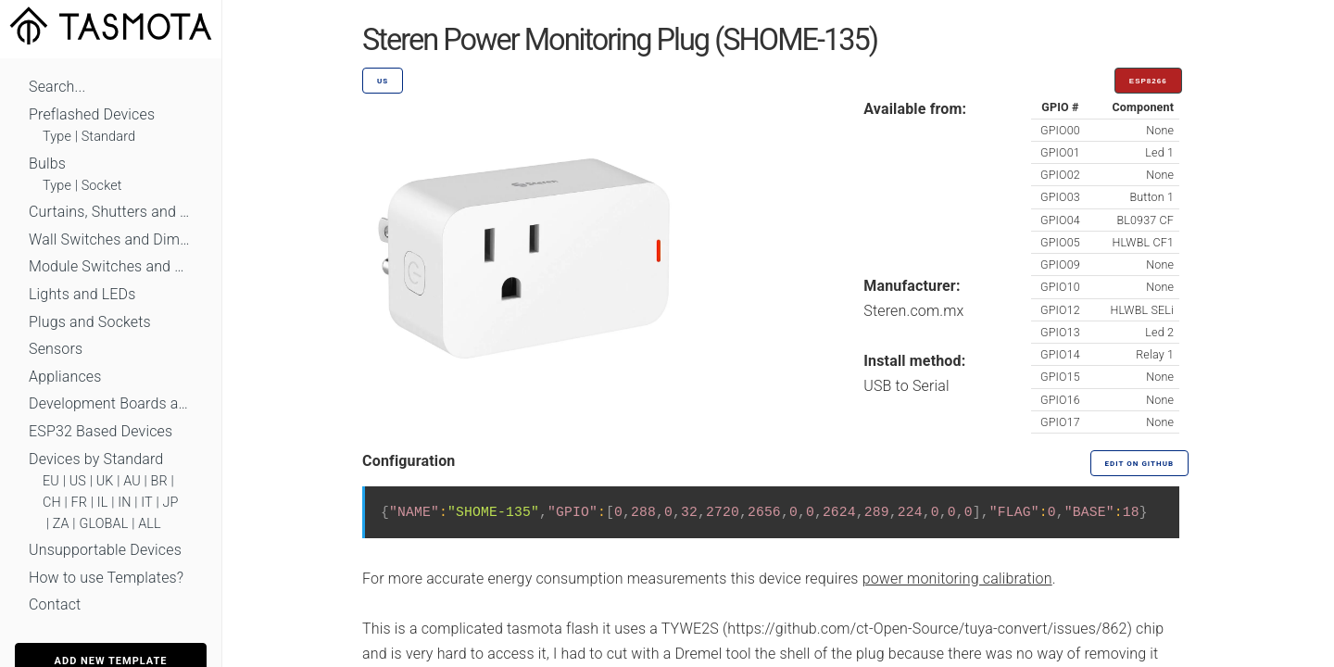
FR (79, 502)
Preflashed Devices (92, 114)
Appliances (65, 376)
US (77, 481)
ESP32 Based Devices (100, 431)
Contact (55, 604)
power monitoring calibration (957, 578)
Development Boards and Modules (111, 403)
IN (124, 502)
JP (171, 502)
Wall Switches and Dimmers (111, 239)
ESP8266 (1148, 81)
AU (132, 481)
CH (52, 502)
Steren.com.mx (913, 311)
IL (102, 502)
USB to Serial (906, 386)
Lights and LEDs (82, 294)
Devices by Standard (96, 459)
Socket (102, 186)
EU (51, 481)
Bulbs (47, 163)
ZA (61, 524)
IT (147, 502)
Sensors (55, 349)
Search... (57, 86)
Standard (108, 137)
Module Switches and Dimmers (111, 266)
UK (105, 481)
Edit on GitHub (1139, 463)
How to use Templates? (106, 577)
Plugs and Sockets (90, 322)
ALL (149, 524)
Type (57, 137)
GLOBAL (103, 524)
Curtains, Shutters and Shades (111, 211)
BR (159, 481)
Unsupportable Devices (105, 550)
